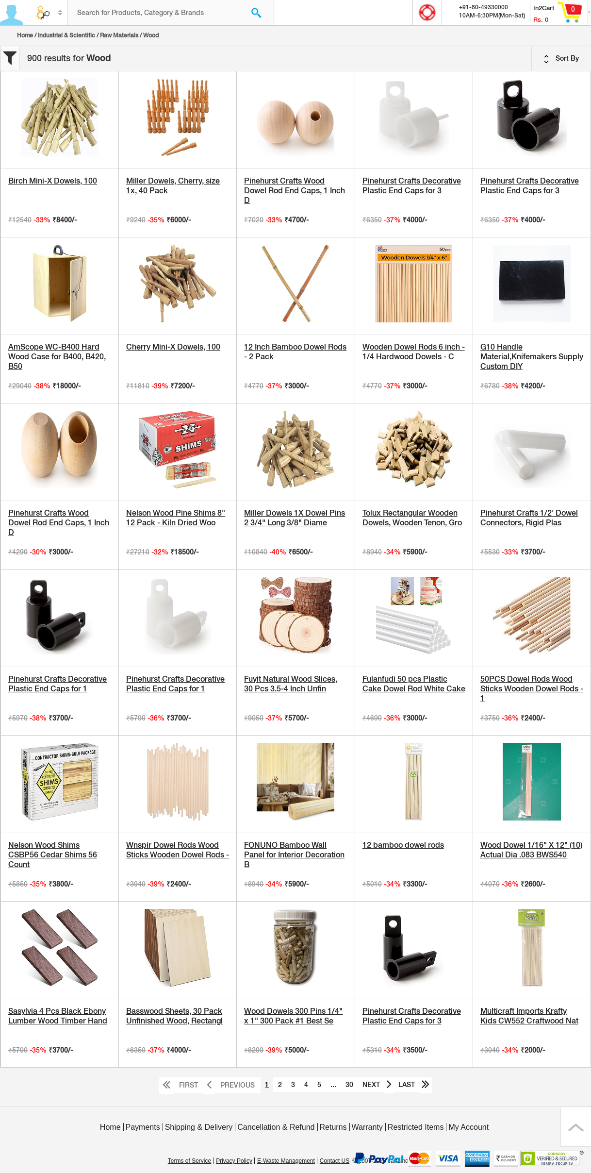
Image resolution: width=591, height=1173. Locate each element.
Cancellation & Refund (275, 1127)
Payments (143, 1127)
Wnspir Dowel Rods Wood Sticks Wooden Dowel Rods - (177, 849)
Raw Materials (119, 35)
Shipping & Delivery (199, 1127)
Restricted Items (416, 1127)
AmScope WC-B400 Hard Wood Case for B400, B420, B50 (57, 356)
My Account (468, 1127)
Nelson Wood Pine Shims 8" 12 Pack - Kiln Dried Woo (175, 517)
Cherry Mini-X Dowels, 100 (173, 347)
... (333, 1085)
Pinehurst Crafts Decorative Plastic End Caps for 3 (411, 185)
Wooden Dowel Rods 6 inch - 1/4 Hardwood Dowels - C (413, 351)
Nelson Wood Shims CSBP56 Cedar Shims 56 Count (52, 854)
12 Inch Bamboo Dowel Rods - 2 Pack (295, 351)
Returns (333, 1127)
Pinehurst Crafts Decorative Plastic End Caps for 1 (57, 683)
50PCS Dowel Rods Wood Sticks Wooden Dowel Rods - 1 (531, 688)
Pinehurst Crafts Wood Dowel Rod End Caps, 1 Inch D (294, 190)
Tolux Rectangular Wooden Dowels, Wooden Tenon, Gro (412, 517)
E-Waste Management (286, 1160)
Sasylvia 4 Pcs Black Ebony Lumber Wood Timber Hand (57, 1015)
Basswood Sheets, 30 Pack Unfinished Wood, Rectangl (174, 1015)
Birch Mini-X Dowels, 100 (52, 180)
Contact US (334, 1160)
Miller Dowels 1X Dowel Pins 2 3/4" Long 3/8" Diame (294, 517)
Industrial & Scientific (66, 35)
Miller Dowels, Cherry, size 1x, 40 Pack (173, 185)
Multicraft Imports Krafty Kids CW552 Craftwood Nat (529, 1015)
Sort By (561, 58)
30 (349, 1085)
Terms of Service (189, 1160)
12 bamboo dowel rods (403, 845)
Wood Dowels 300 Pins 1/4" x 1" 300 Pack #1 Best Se (293, 1015)
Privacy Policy (234, 1160)
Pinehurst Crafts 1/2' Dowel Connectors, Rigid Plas (529, 517)
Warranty (367, 1127)
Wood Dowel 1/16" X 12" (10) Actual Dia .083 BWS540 (531, 849)
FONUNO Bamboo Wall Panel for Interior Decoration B (294, 854)
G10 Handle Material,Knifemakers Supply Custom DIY (531, 356)
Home (25, 35)
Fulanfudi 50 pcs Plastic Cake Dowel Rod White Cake (413, 683)
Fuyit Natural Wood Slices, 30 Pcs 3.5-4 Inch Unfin (290, 683)
